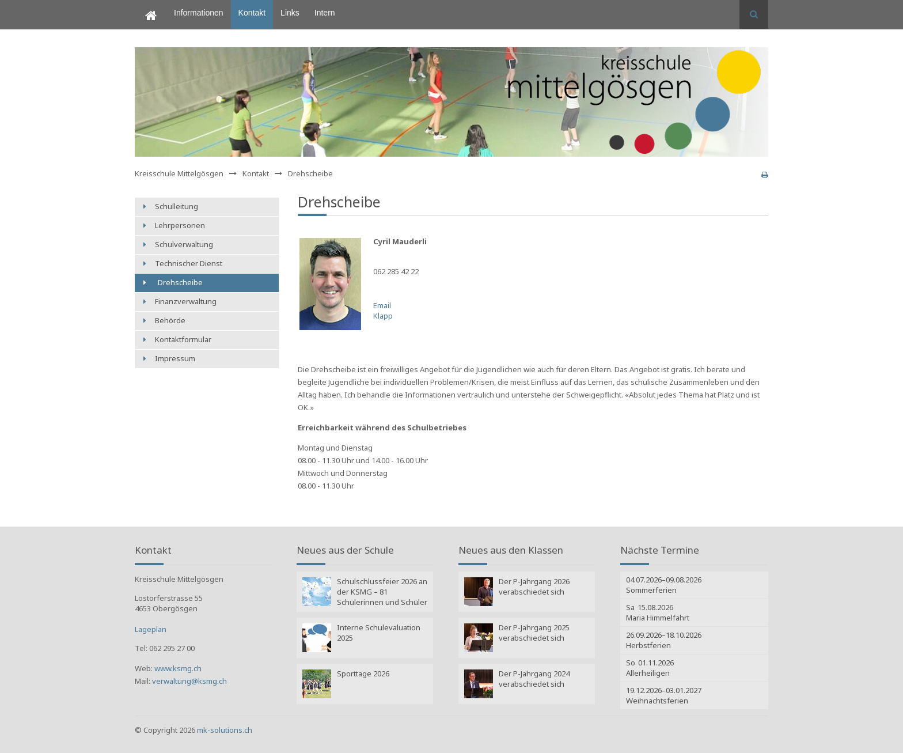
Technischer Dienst (188, 263)
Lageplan (150, 629)
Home (145, 5)
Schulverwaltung (184, 244)
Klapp (383, 316)
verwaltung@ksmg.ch (189, 681)
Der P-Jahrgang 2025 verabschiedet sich (534, 632)
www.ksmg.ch (178, 668)
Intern (324, 12)
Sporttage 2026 (363, 673)
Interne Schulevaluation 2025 (378, 632)
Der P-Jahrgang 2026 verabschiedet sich (534, 586)
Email (382, 305)
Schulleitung (176, 206)
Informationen (198, 12)
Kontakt (251, 12)
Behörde (170, 320)
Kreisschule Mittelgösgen (179, 173)
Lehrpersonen (180, 225)
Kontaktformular (183, 339)
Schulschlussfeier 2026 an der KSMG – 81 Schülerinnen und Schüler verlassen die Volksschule (382, 593)
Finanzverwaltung (186, 301)
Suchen (753, 14)
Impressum (175, 358)
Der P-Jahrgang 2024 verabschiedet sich (534, 678)
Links (289, 12)
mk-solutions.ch (224, 730)
